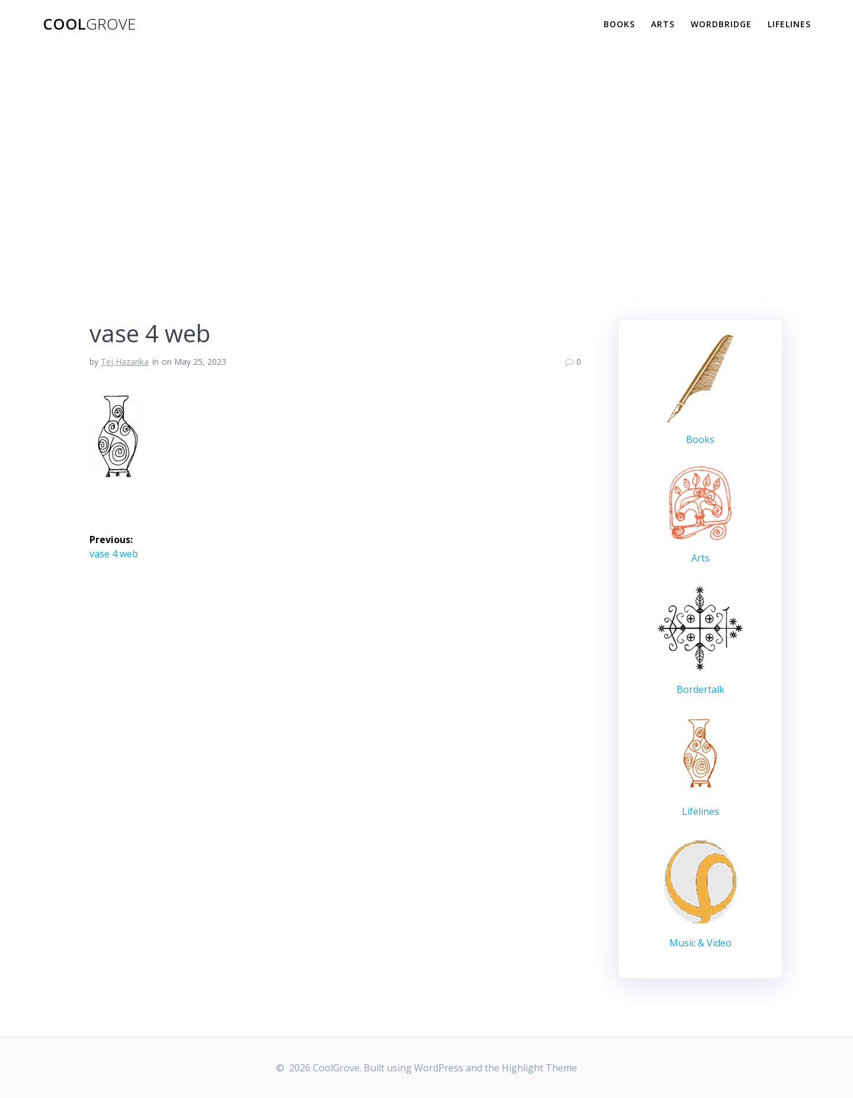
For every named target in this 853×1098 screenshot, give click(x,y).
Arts (663, 24)
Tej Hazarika (125, 361)
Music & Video (700, 942)
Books (619, 24)
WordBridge (721, 24)
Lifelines (789, 24)
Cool (89, 24)
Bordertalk (700, 689)
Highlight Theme (539, 1067)
